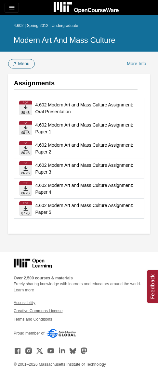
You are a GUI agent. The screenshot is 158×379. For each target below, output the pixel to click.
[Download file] (25, 108)
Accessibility (24, 302)
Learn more (24, 290)
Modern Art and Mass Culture (64, 40)
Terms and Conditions (33, 319)
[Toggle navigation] (12, 8)
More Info (136, 63)
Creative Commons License (38, 311)
